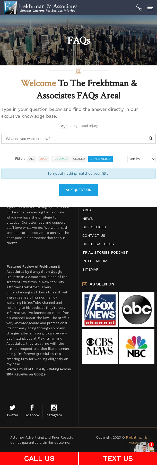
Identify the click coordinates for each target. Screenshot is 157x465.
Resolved (60, 159)
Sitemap (90, 269)
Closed (79, 159)
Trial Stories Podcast (105, 252)
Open (43, 159)
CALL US (39, 458)
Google (56, 272)
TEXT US (118, 458)
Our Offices (94, 227)
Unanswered (100, 159)
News (87, 218)
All (31, 159)
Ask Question (78, 190)
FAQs (63, 126)
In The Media (94, 261)
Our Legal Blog (98, 244)
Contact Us (93, 235)
